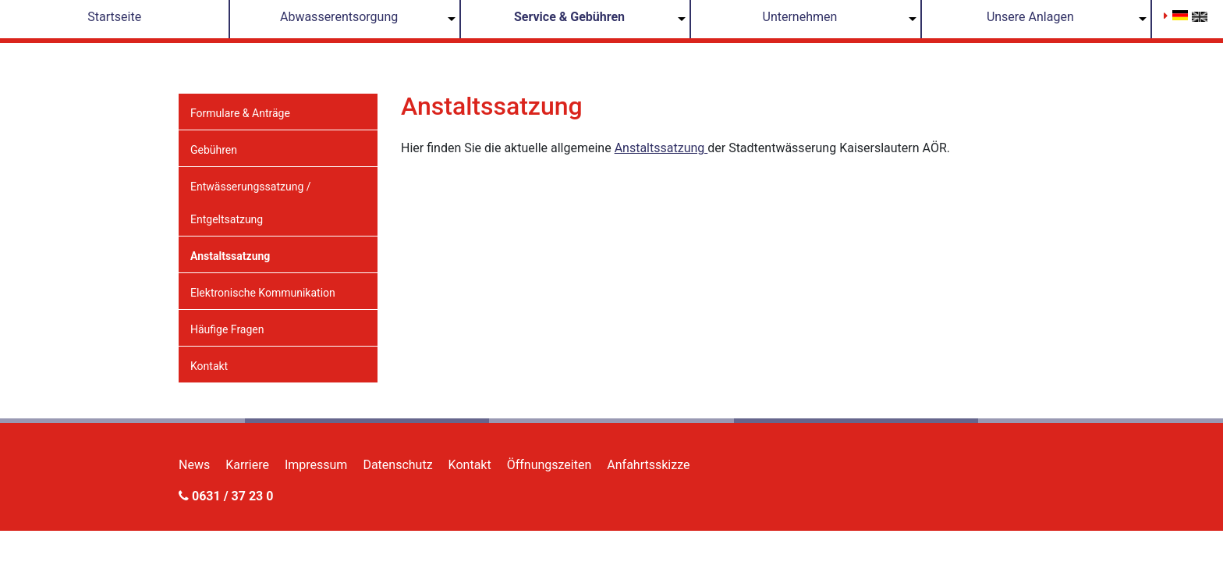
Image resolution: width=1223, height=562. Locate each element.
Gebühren (213, 150)
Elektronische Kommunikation (262, 292)
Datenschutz (397, 464)
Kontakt (209, 366)
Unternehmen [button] (800, 16)
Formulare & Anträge (240, 113)
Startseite (114, 16)
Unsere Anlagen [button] (1030, 16)
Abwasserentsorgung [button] (339, 16)
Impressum (316, 464)
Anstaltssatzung (230, 256)
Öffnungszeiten (549, 464)
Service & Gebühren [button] (569, 16)
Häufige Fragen (227, 329)
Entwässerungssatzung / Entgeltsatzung (250, 203)
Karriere (247, 464)
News (194, 464)
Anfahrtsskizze (648, 464)
